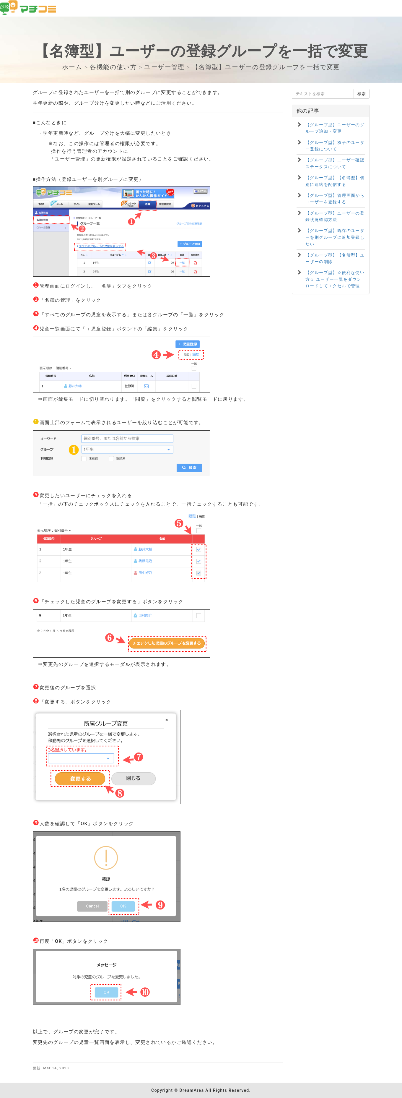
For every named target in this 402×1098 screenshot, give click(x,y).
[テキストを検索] (323, 94)
